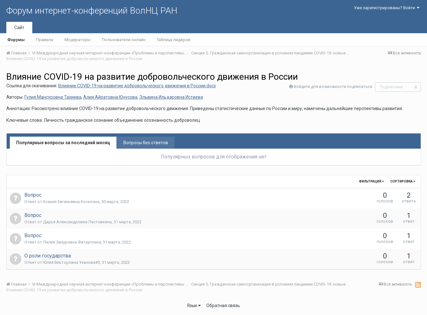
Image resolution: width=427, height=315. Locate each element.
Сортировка (402, 181)
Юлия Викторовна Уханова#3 (71, 262)
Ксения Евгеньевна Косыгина (71, 201)
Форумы (16, 39)
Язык (194, 305)
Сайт (19, 27)
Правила (44, 39)
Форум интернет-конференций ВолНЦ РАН (91, 10)
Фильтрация (371, 181)
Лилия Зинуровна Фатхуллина (72, 242)
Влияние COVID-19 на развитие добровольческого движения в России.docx (137, 85)
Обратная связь (223, 305)
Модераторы (78, 39)
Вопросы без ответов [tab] (145, 142)
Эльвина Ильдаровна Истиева (171, 97)
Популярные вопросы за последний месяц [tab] (63, 142)
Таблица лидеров (173, 39)
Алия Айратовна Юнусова (110, 97)
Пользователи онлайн (123, 39)
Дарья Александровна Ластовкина (77, 221)
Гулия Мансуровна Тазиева (52, 97)
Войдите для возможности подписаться (333, 86)
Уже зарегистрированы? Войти (386, 7)
